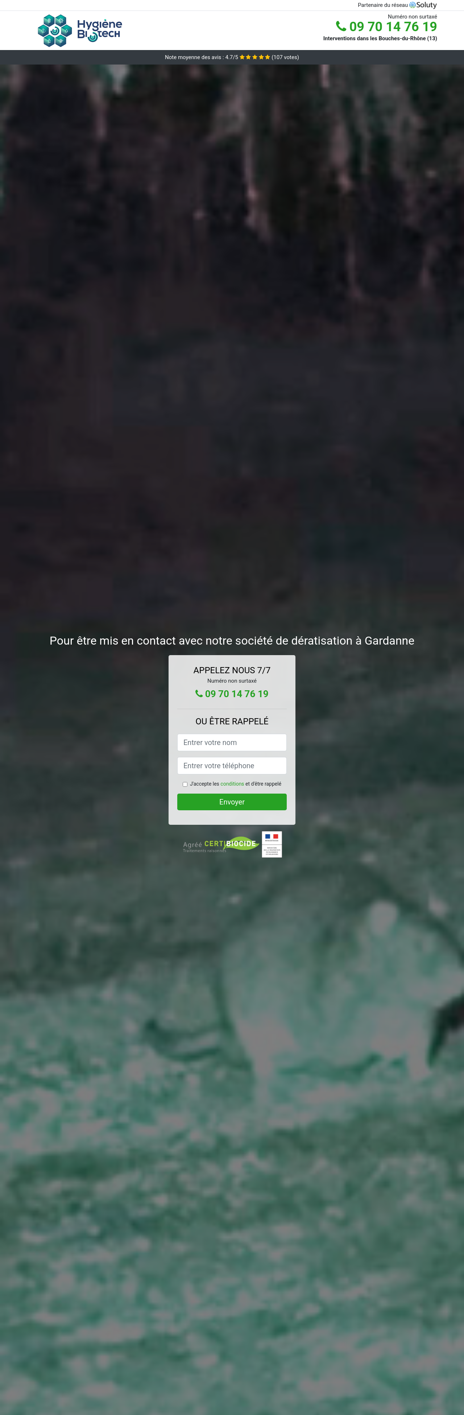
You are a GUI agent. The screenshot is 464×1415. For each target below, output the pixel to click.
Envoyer (232, 802)
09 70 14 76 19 (386, 26)
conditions (232, 784)
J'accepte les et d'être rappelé (235, 784)
